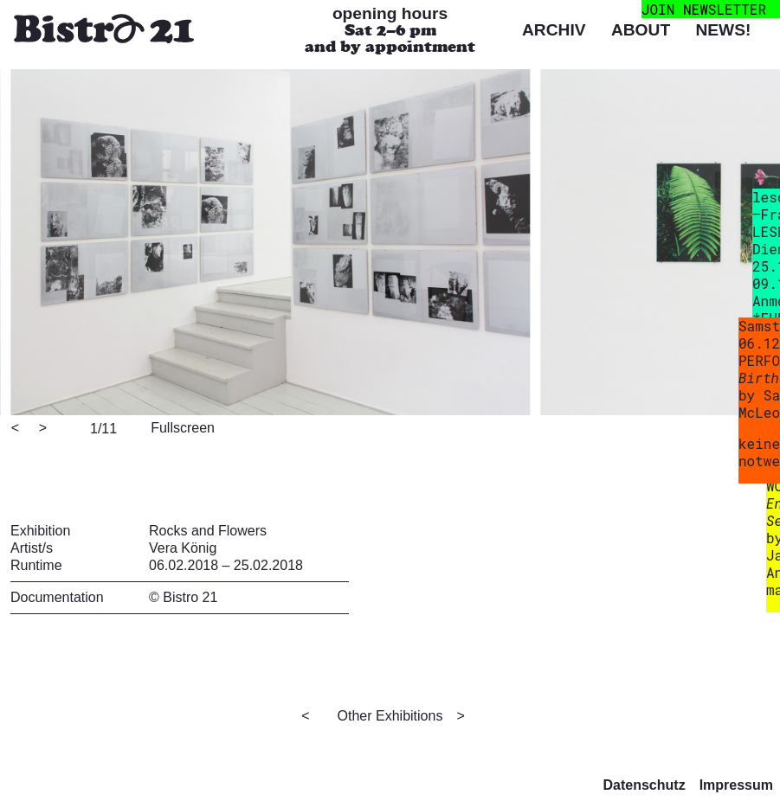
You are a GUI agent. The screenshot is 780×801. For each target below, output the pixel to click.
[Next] (44, 429)
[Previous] (16, 429)
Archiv (554, 30)
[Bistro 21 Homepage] (104, 30)
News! (723, 30)
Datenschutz (644, 785)
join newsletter (703, 9)
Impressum (736, 785)
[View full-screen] (180, 426)
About (640, 30)
